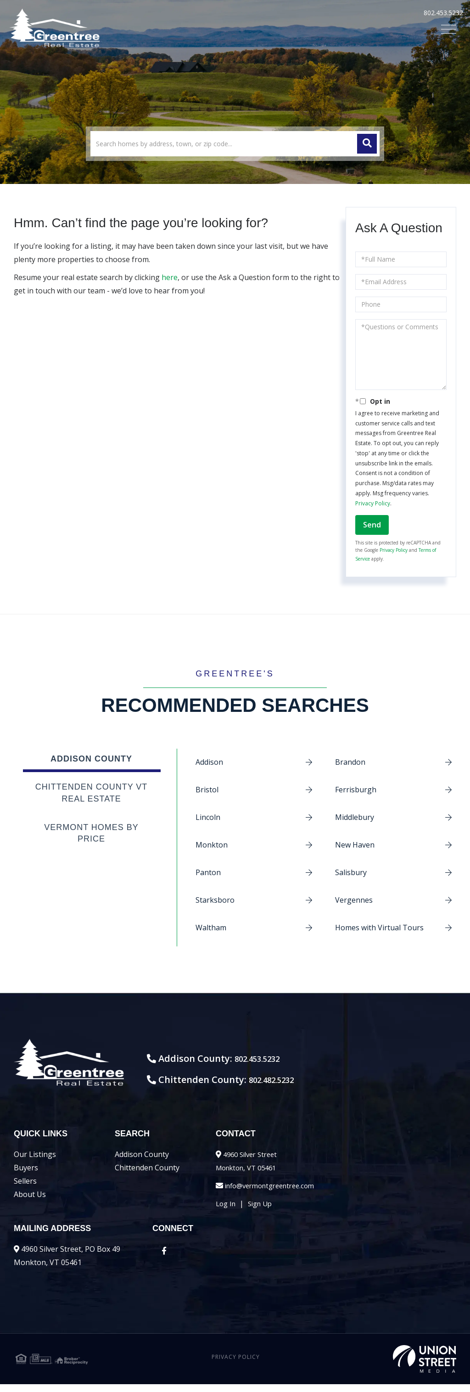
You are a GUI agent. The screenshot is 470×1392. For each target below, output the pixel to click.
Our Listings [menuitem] (35, 1162)
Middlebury (354, 817)
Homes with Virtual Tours (379, 927)
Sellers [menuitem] (25, 1189)
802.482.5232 (309, 1087)
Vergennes (354, 900)
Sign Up (263, 1211)
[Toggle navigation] (448, 29)
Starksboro (215, 900)
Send (372, 525)
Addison (209, 762)
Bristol (207, 790)
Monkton (212, 845)
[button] (367, 144)
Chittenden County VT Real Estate (91, 792)
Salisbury (351, 872)
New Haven (355, 845)
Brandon (350, 762)
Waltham (211, 927)
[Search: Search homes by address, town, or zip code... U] (235, 143)
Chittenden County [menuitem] (147, 1175)
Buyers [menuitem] (26, 1175)
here (170, 277)
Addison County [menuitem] (142, 1162)
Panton (208, 872)
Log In (227, 1211)
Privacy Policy (372, 503)
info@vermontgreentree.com (275, 1193)
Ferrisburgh (355, 790)
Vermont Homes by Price (91, 833)
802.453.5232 (443, 12)
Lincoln (208, 817)
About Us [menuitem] (30, 1202)
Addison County (91, 758)
